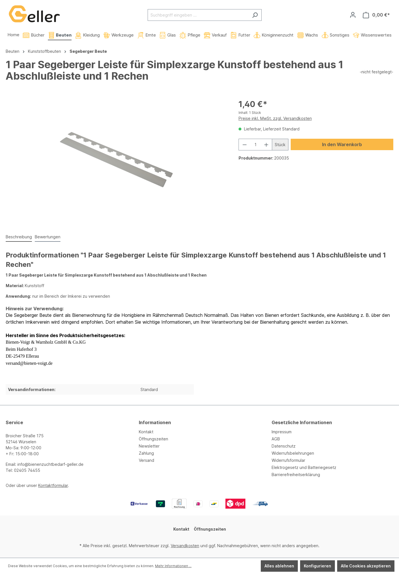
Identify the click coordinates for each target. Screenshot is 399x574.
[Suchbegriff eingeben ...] (198, 15)
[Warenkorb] (376, 15)
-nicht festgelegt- (376, 71)
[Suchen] (255, 15)
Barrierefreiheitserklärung (296, 474)
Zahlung (146, 453)
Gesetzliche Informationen (302, 422)
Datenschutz (284, 446)
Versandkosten (185, 545)
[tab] (19, 237)
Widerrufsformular (288, 460)
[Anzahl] (255, 144)
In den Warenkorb (342, 144)
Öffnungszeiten (153, 438)
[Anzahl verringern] (245, 144)
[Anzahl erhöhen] (266, 144)
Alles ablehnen (279, 565)
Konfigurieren (317, 565)
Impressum (282, 431)
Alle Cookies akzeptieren (366, 565)
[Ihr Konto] (352, 14)
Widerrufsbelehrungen (293, 453)
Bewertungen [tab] (47, 236)
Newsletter (149, 446)
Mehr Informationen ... (173, 566)
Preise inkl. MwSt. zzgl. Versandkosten (275, 118)
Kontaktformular (53, 485)
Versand (146, 460)
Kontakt (146, 431)
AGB (276, 438)
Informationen (155, 422)
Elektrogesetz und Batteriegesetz (304, 467)
